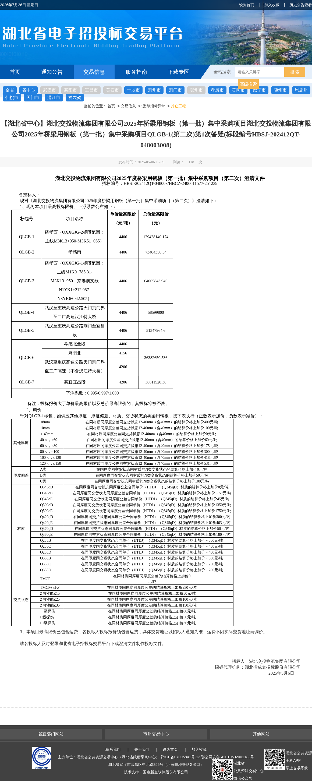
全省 (9, 90)
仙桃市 (11, 97)
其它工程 (178, 106)
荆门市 (175, 90)
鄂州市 (196, 90)
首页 (15, 72)
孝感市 (217, 90)
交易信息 (94, 72)
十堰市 (133, 90)
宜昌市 (91, 90)
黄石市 (112, 90)
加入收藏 (271, 5)
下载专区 (178, 72)
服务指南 (136, 72)
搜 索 (295, 72)
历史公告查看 (300, 5)
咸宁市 (259, 90)
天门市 (32, 97)
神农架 (74, 97)
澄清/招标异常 (153, 106)
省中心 (28, 90)
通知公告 (52, 72)
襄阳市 (70, 90)
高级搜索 (248, 84)
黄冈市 (238, 90)
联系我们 (112, 749)
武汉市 (49, 90)
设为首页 (246, 5)
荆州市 (154, 90)
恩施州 (301, 90)
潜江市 (53, 97)
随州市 (280, 90)
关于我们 (141, 749)
